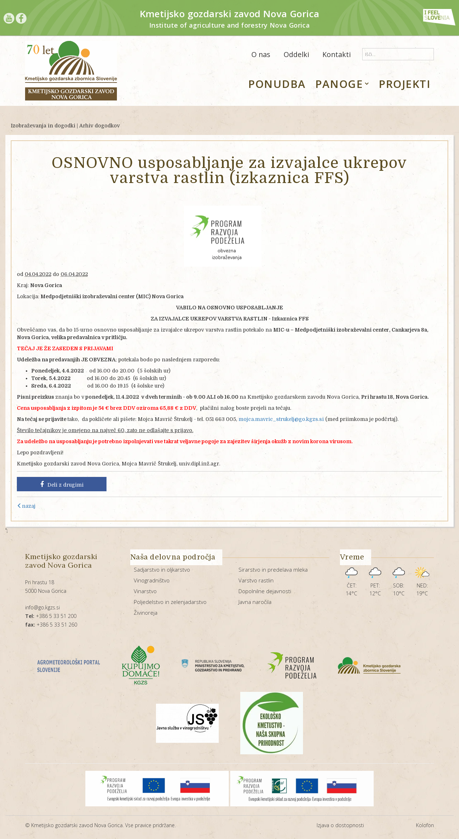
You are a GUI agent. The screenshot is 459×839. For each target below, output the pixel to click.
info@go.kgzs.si (42, 607)
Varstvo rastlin (256, 580)
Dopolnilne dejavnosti (264, 591)
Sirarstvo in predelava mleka (273, 569)
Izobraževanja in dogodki (43, 125)
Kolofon (425, 825)
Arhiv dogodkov (99, 125)
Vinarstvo (145, 591)
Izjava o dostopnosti (340, 825)
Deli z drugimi (62, 484)
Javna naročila (254, 601)
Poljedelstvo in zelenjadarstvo (170, 601)
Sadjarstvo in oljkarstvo (162, 569)
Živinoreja (145, 612)
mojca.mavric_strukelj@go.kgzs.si (281, 419)
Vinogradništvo (152, 580)
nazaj (26, 506)
